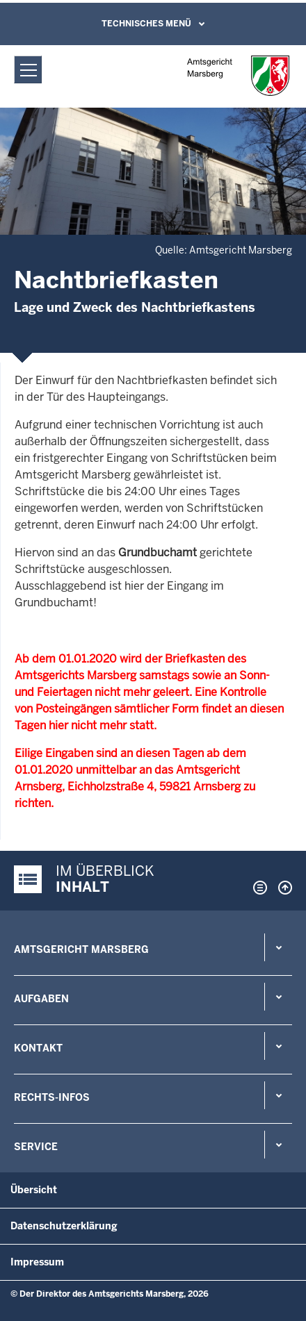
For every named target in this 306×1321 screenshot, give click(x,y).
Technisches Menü (146, 23)
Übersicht (33, 1189)
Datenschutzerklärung (64, 1226)
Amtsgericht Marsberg (81, 949)
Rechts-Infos (52, 1097)
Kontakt (38, 1048)
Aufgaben (41, 998)
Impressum (37, 1262)
